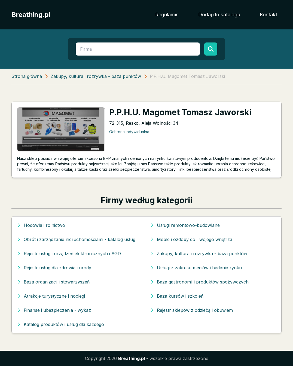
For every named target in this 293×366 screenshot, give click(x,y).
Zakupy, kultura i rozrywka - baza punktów (96, 76)
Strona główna (26, 76)
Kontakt (268, 14)
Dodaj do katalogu (219, 14)
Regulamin (167, 14)
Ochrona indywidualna (129, 131)
